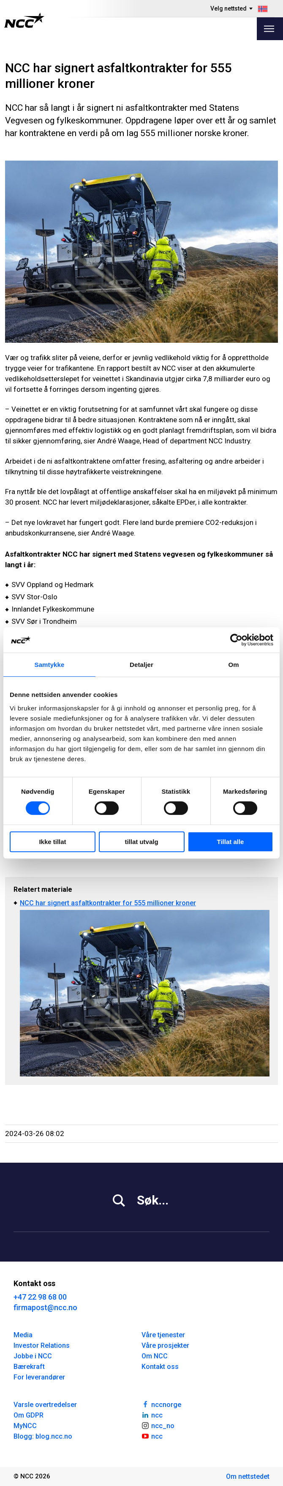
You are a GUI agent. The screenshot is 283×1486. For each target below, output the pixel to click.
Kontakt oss (160, 1367)
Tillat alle (230, 841)
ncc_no (158, 1425)
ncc (152, 1414)
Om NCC (155, 1356)
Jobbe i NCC (33, 1356)
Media (23, 1335)
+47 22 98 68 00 (40, 1296)
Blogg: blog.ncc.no (43, 1436)
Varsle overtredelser (45, 1405)
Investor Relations (42, 1345)
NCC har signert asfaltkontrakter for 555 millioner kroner (108, 903)
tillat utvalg (141, 841)
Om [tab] (233, 664)
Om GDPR (29, 1415)
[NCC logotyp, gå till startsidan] (24, 20)
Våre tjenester (163, 1335)
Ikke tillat (52, 841)
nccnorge (161, 1404)
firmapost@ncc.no (45, 1307)
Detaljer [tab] (141, 664)
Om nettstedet (247, 1476)
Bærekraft (29, 1367)
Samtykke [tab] (50, 664)
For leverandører (39, 1377)
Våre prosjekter (165, 1345)
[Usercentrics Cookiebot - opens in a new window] (236, 640)
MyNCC (25, 1426)
